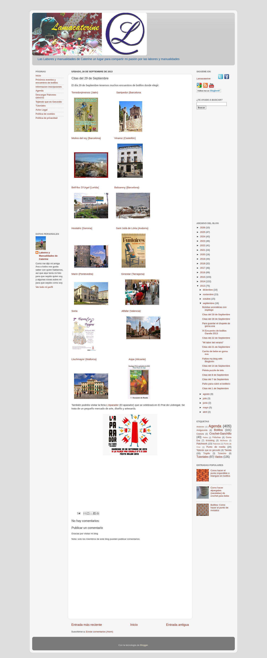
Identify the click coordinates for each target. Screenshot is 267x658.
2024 (203, 236)
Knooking (210, 440)
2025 (203, 232)
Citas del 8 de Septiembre (215, 375)
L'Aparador (112, 405)
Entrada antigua (177, 624)
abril (205, 412)
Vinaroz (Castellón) (125, 138)
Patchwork (202, 443)
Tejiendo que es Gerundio (49, 101)
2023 (203, 241)
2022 (203, 245)
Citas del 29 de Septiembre (216, 314)
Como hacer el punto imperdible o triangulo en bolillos (220, 473)
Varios (219, 456)
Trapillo (206, 453)
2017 (203, 268)
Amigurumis (202, 430)
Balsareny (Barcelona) (126, 187)
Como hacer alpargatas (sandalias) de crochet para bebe (219, 491)
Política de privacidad (46, 118)
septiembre (209, 303)
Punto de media (215, 447)
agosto (206, 394)
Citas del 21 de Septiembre (216, 347)
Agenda (40, 90)
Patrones (216, 444)
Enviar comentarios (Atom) (99, 631)
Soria (74, 311)
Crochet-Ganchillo (220, 433)
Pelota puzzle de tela (213, 370)
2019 (203, 259)
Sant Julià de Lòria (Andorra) (132, 228)
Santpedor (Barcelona (128, 92)
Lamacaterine (204, 78)
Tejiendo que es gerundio (208, 450)
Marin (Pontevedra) (82, 274)
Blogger (144, 645)
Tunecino (222, 453)
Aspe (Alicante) (137, 359)
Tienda (227, 450)
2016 (203, 272)
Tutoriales (41, 105)
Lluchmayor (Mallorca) (84, 359)
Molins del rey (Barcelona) (86, 138)
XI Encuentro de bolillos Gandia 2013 (214, 332)
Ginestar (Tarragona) (133, 274)
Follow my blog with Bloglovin (212, 360)
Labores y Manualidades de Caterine (48, 255)
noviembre (208, 294)
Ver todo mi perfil (44, 287)
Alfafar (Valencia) (131, 311)
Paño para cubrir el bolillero (216, 383)
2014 (203, 281)
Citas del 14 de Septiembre (216, 366)
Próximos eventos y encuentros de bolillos (47, 81)
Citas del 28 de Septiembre (216, 319)
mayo (206, 407)
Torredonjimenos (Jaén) (85, 92)
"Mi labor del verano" (212, 342)
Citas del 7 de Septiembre (215, 379)
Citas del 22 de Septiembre (216, 338)
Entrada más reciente (86, 624)
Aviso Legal (42, 110)
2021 (203, 250)
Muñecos (224, 440)
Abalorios (200, 427)
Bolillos (218, 429)
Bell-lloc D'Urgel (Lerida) (85, 187)
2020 (203, 254)
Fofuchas (216, 437)
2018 (203, 263)
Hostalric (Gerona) (82, 228)
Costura (200, 434)
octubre (207, 299)
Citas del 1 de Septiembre (215, 388)
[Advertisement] (50, 176)
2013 (203, 286)
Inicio (134, 624)
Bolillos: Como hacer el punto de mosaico (219, 508)
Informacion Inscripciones (49, 86)
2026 (203, 227)
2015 (203, 277)
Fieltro (205, 437)
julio (205, 398)
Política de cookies (45, 114)
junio (205, 403)
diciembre (208, 289)
